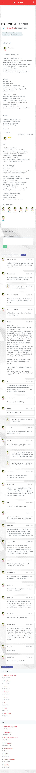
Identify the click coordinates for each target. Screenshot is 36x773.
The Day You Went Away (11, 737)
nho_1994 (9, 427)
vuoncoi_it (15, 453)
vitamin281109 (11, 398)
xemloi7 (9, 440)
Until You (6, 754)
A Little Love (7, 732)
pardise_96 (10, 585)
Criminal (6, 692)
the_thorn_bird (11, 273)
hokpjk (9, 513)
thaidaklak (3, 220)
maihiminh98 (15, 286)
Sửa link (18, 33)
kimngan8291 (10, 484)
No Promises (7, 743)
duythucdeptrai (11, 624)
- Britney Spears (20, 23)
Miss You (6, 765)
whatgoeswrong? (9, 212)
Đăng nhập (6, 236)
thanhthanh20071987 (12, 294)
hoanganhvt (10, 657)
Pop (3, 722)
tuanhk (9, 381)
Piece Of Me (7, 714)
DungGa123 (10, 614)
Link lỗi (11, 33)
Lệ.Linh (9, 502)
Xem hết (23, 255)
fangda (9, 408)
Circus (5, 697)
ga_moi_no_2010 (11, 259)
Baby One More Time (10, 675)
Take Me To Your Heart (10, 727)
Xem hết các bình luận (7, 667)
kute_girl (9, 560)
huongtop (9, 321)
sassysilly (9, 646)
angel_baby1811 (11, 542)
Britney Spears (6, 671)
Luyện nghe (6, 35)
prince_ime (10, 525)
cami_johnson (16, 419)
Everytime (7, 681)
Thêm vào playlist (16, 35)
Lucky (5, 686)
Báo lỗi (4, 33)
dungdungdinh (11, 572)
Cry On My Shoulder (9, 759)
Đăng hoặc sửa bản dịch (25, 134)
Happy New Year (8, 748)
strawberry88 (10, 471)
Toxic (5, 708)
